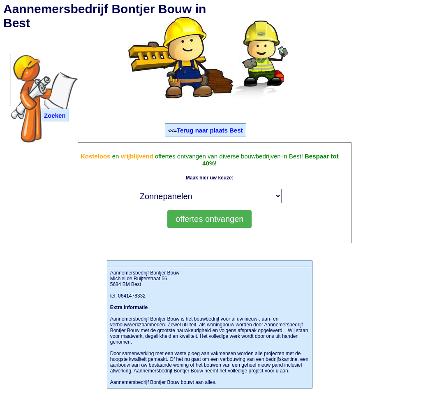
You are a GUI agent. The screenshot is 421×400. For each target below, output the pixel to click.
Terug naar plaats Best (210, 130)
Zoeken (55, 115)
